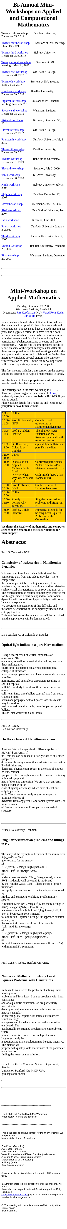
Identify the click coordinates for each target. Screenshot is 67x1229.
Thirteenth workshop (13, 149)
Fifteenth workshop (12, 129)
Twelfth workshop (12, 158)
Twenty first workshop (14, 71)
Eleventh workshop (12, 168)
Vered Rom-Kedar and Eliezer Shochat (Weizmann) (27, 1154)
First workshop (10, 255)
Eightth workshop (11, 194)
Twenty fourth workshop (15, 42)
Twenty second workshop (16, 62)
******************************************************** (26, 1124)
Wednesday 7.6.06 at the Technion (19, 1116)
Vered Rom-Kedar (53, 312)
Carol (53, 393)
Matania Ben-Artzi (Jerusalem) (17, 1159)
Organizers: (10, 312)
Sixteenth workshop (12, 120)
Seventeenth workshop (14, 110)
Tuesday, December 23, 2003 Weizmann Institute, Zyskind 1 (33, 308)
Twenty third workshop (14, 52)
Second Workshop (11, 245)
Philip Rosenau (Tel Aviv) (14, 1151)
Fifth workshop (10, 220)
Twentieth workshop (13, 81)
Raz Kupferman (26, 312)
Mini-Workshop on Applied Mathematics (33, 294)
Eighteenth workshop (13, 100)
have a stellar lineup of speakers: (18, 1138)
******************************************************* (26, 1106)
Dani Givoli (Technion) (12, 1165)
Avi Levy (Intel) (9, 1162)
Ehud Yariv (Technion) (12, 1146)
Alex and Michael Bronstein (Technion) (21, 1157)
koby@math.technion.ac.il (14, 1194)
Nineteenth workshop (13, 91)
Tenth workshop (10, 174)
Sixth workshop (11, 210)
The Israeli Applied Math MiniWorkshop (24, 1114)
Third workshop (10, 236)
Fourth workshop (11, 226)
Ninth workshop (10, 184)
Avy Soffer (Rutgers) (11, 1149)
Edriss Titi (29, 315)
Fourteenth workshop (13, 139)
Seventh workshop (12, 203)
